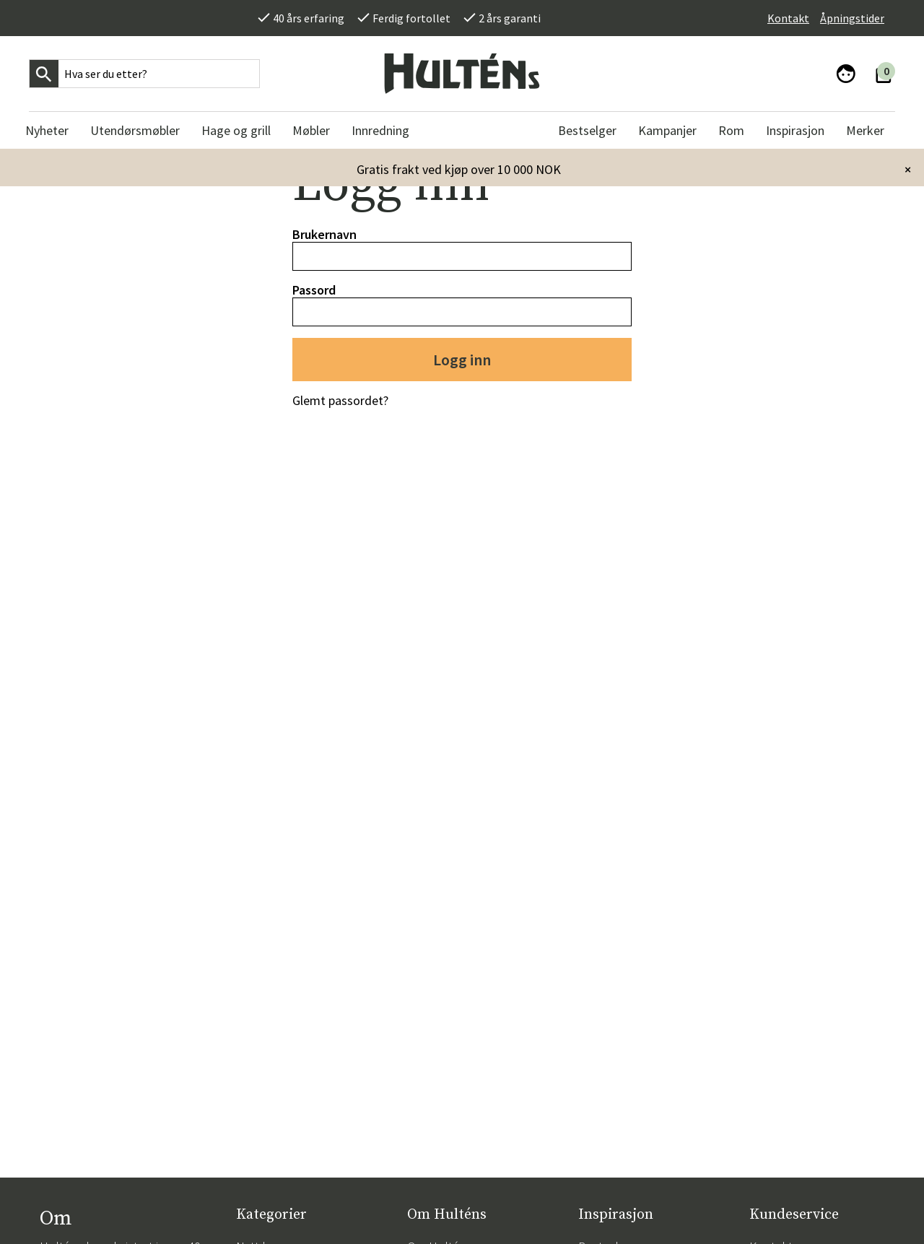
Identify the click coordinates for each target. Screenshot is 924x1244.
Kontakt (788, 18)
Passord (314, 289)
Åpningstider (852, 18)
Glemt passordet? (340, 400)
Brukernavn (324, 234)
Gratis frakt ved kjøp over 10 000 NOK (459, 169)
